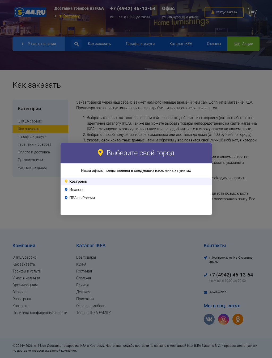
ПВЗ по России (82, 198)
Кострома (78, 181)
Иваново (76, 190)
